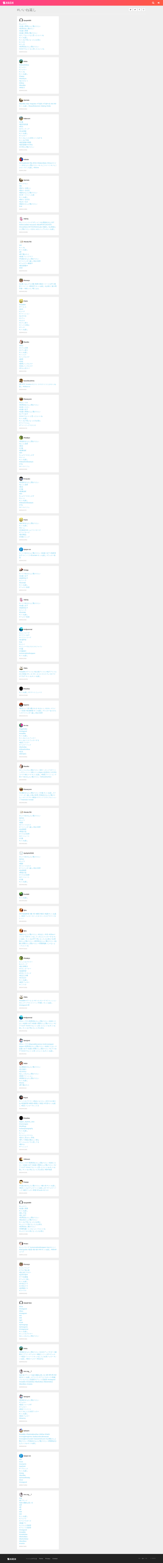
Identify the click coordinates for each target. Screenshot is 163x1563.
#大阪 (21, 448)
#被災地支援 (23, 124)
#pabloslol (25, 163)
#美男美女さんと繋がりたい (29, 47)
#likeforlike (23, 747)
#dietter (26, 159)
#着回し (45, 227)
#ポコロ (46, 1190)
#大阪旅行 (22, 651)
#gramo (26, 705)
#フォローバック (25, 745)
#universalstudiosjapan (27, 653)
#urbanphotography (26, 1128)
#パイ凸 (22, 42)
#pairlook (22, 1466)
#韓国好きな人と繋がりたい (29, 1078)
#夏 (31, 914)
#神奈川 (22, 87)
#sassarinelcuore (40, 1439)
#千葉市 (39, 104)
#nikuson (27, 1159)
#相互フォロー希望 (29, 1190)
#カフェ (22, 318)
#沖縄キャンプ (24, 537)
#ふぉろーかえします (26, 455)
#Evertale (33, 555)
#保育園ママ (23, 1288)
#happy (21, 76)
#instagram (23, 1313)
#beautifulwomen (34, 106)
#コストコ (35, 384)
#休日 (21, 309)
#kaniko (26, 342)
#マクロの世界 (24, 834)
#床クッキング (45, 770)
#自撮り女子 (23, 409)
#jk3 (36, 1249)
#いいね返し (23, 37)
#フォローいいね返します (37, 1188)
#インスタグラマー (46, 916)
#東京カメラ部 (24, 708)
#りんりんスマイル (26, 1135)
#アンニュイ (23, 1147)
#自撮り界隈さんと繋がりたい (30, 26)
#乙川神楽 (22, 674)
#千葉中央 (46, 104)
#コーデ (22, 311)
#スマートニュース (35, 692)
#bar (27, 104)
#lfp (31, 163)
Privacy (47, 1558)
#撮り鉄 (44, 1186)
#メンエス (22, 355)
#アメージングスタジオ (27, 425)
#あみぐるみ (23, 202)
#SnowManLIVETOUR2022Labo (30, 227)
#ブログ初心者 (24, 1270)
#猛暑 (46, 914)
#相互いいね (23, 1188)
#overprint (22, 1464)
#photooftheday (24, 1477)
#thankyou (22, 78)
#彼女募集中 (23, 266)
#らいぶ (22, 457)
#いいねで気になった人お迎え (30, 40)
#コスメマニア (24, 1268)
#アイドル (29, 672)
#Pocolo (40, 1190)
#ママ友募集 (23, 1277)
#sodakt (26, 894)
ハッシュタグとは (31, 1558)
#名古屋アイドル (40, 672)
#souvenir (32, 225)
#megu (26, 570)
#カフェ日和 (23, 348)
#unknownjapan (48, 1044)
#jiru (25, 910)
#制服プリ (22, 1523)
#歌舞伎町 (22, 450)
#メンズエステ (24, 357)
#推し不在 (22, 1213)
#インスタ (35, 916)
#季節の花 (22, 831)
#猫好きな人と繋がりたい (28, 193)
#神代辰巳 (22, 754)
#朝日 (42, 914)
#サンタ (29, 674)
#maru (26, 1244)
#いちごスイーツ (45, 165)
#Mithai (41, 1434)
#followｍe (26, 386)
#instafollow (30, 1382)
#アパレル (22, 307)
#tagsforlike (23, 729)
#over (21, 1462)
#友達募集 (29, 711)
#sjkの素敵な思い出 (38, 1375)
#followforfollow (24, 749)
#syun (26, 1098)
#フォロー (22, 67)
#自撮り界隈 (23, 31)
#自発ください (24, 407)
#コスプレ (45, 674)
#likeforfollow (48, 1382)
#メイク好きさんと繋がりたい (30, 553)
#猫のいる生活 (24, 199)
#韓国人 (36, 1103)
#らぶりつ (22, 24)
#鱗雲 (38, 914)
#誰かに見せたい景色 (26, 1137)
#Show (49, 163)
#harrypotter (23, 1249)
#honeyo (27, 280)
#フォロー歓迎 (24, 587)
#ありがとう (23, 81)
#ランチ (22, 327)
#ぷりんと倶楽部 (29, 1379)
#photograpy (23, 1325)
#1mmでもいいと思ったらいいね (31, 416)
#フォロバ (22, 69)
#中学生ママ (23, 1284)
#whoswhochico (45, 777)
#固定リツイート (27, 1356)
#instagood (23, 731)
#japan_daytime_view (26, 1122)
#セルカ (22, 320)
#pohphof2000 (29, 853)
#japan (21, 1046)
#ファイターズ (24, 532)
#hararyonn (28, 399)
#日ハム (22, 528)
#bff (47, 1375)
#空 (34, 914)
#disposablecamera (35, 1044)
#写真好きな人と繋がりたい (29, 259)
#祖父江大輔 (23, 975)
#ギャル (37, 1000)
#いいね (22, 72)
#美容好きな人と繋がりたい (29, 441)
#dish (25, 1063)
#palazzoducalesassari (41, 1436)
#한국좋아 (22, 1069)
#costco (28, 384)
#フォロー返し (24, 1279)
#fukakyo (27, 438)
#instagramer (23, 1329)
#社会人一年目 (43, 934)
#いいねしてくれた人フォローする (41, 937)
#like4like (22, 85)
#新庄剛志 (22, 535)
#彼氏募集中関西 (25, 142)
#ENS (35, 163)
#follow (21, 83)
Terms (41, 1558)
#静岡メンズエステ (26, 364)
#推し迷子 (22, 1215)
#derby (26, 219)
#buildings (22, 1126)
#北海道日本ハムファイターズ (30, 530)
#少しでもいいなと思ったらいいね (31, 35)
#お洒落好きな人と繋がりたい (30, 1067)
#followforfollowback (26, 462)
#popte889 (27, 20)
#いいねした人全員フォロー (44, 1356)
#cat (20, 206)
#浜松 (21, 361)
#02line (51, 934)
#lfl (28, 1005)
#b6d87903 (28, 1303)
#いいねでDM (24, 140)
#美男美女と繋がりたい (27, 1226)
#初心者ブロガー (25, 1272)
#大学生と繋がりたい (26, 147)
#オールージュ (24, 466)
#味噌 (36, 284)
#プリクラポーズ (45, 1377)
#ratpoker (33, 104)
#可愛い (40, 1003)
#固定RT (32, 286)
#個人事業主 (23, 966)
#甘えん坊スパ (24, 368)
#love (21, 1306)
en (139, 1558)
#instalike (22, 305)
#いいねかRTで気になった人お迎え (38, 939)
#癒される (33, 708)
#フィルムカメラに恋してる (29, 1142)
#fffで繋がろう (24, 254)
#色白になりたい (39, 1101)
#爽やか (22, 1144)
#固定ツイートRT (43, 1354)
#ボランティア (24, 129)
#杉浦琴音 (22, 640)
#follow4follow (24, 65)
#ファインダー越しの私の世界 (30, 261)
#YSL (21, 464)
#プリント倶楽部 (41, 1379)
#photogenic (23, 1327)
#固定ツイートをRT (46, 284)
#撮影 (21, 822)
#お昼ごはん (23, 284)
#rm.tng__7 (28, 1371)
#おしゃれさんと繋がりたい (29, 1074)
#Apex (40, 772)
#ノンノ (22, 1133)
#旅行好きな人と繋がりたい (29, 523)
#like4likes (22, 1384)
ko (146, 1558)
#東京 (21, 446)
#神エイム (34, 772)
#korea (21, 1083)
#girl (20, 1320)
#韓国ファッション (48, 774)
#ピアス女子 (23, 414)
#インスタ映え (24, 325)
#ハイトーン (32, 1003)
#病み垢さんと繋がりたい (28, 1220)
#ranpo (26, 1182)
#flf (52, 1375)
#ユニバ (22, 644)
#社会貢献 (22, 131)
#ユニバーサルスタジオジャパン (30, 646)
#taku (26, 668)
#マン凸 (22, 44)
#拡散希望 (25, 914)
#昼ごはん (35, 288)
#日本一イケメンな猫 (26, 195)
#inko (25, 61)
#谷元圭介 (22, 978)
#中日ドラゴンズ (25, 973)
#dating (43, 106)
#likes (21, 1311)
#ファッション (24, 314)
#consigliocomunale (26, 1439)
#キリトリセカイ (25, 825)
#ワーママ (22, 1290)
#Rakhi (47, 1434)
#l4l (52, 104)
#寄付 (21, 126)
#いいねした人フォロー (27, 738)
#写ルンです (23, 403)
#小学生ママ (23, 1286)
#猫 (20, 186)
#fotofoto (27, 689)
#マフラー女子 (24, 635)
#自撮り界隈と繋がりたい (28, 33)
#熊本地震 (48, 1169)
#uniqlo (31, 800)
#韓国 (31, 1103)
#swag (21, 1473)
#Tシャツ (36, 222)
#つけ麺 (31, 284)
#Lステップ (23, 964)
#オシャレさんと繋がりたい (29, 770)
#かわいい (41, 708)
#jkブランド (26, 1375)
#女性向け (46, 772)
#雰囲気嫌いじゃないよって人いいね (32, 1229)
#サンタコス (37, 674)
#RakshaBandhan (32, 1434)
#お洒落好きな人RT (47, 222)
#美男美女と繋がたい (26, 28)
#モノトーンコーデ (26, 222)
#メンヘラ (26, 555)
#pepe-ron (27, 549)
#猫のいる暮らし (25, 188)
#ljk (34, 1249)
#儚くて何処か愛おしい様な (29, 1140)
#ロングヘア (23, 1003)
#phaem (26, 1431)
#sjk (20, 1375)
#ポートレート (24, 836)
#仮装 (30, 1249)
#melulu (29, 1384)
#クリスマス (27, 797)
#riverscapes (23, 1124)
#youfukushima (29, 381)
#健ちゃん (28, 288)
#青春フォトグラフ (26, 256)
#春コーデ (28, 774)
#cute (21, 1322)
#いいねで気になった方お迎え (30, 421)
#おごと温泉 (23, 444)
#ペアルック (23, 1468)
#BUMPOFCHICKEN (44, 225)
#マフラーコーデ (25, 637)
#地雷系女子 (23, 578)
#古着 (21, 122)
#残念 (41, 1103)
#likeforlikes (39, 1382)
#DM (21, 268)
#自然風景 (22, 829)
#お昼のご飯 (49, 286)
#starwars (24, 800)
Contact (55, 1558)
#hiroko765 (27, 242)
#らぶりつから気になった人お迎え (31, 1231)
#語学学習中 (23, 1275)
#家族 (34, 797)
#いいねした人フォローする (29, 740)
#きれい (48, 708)
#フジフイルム (24, 423)
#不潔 (46, 1103)
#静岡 (21, 359)
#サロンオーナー (25, 969)
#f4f (55, 104)
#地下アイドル (51, 672)
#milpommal (28, 629)
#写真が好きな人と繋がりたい (30, 1186)
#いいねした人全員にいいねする (30, 138)
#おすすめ (22, 316)
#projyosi (27, 1040)
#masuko (27, 479)
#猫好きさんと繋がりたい (28, 204)
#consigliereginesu (25, 1436)
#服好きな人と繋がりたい (28, 934)
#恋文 (21, 751)
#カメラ (22, 820)
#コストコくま (45, 384)
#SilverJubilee (24, 225)
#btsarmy (40, 1359)
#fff (20, 252)
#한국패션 (22, 1071)
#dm (20, 453)
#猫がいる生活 (24, 190)
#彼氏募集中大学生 (26, 145)
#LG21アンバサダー (47, 1352)
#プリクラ (34, 1377)
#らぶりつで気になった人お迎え (30, 1224)
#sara (26, 301)
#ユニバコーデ (24, 633)
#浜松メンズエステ (26, 366)
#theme (36, 167)
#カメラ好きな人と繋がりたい (30, 816)
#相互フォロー (24, 742)
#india (48, 106)
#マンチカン (23, 184)
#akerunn (27, 118)
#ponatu (26, 100)
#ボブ (52, 674)
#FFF (23, 384)
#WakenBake (42, 163)
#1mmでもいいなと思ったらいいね (31, 49)
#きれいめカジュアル (38, 229)
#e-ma (26, 725)
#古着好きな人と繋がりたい (29, 793)
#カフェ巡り (23, 323)
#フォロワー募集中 (26, 263)
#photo (21, 818)
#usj (20, 642)
